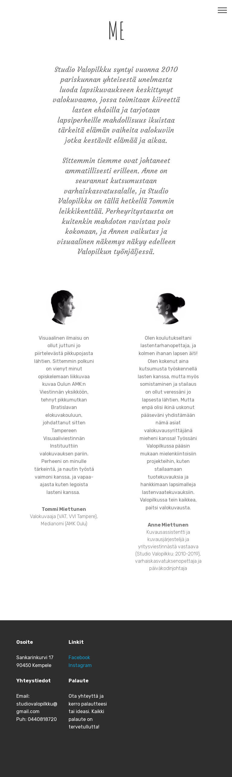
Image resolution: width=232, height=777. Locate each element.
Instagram (80, 665)
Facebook (79, 657)
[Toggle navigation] (222, 10)
